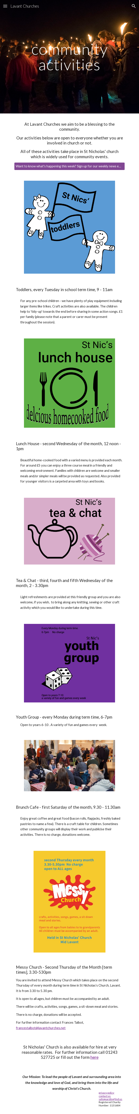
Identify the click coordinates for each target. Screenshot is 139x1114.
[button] (5, 6)
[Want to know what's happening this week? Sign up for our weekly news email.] (69, 166)
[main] (69, 56)
